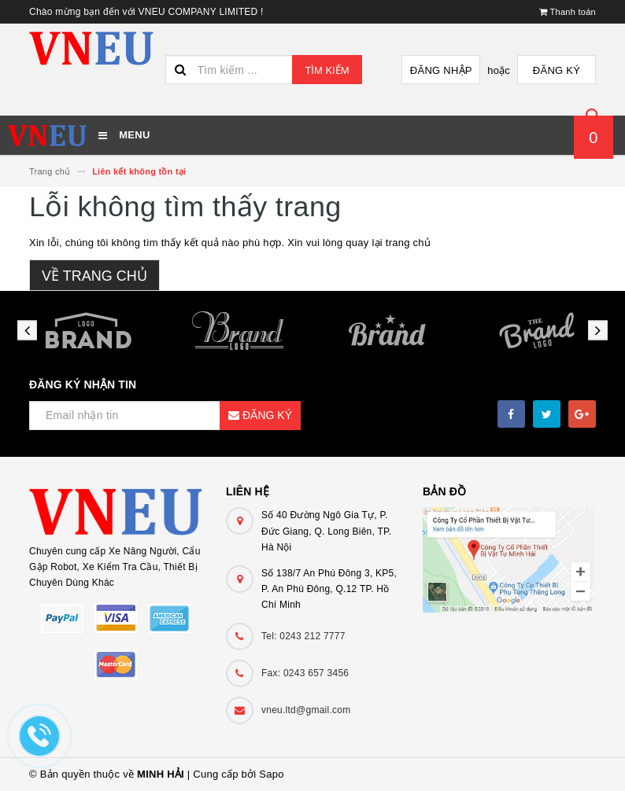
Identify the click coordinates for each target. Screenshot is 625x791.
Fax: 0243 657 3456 (305, 673)
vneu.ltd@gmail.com (305, 710)
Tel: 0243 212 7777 (303, 636)
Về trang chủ (94, 276)
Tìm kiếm (327, 70)
